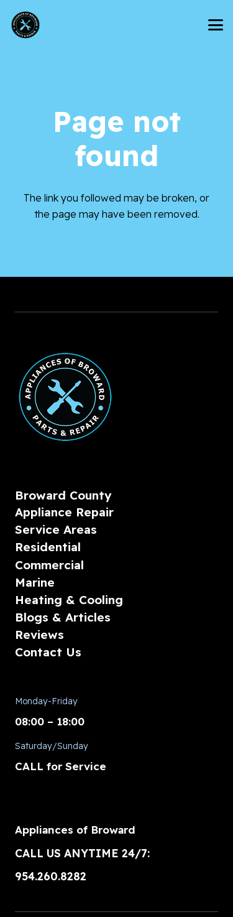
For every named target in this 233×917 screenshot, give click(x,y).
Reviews (39, 634)
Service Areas (56, 529)
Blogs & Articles (63, 617)
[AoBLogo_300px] (25, 24)
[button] (215, 24)
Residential (48, 546)
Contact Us (48, 652)
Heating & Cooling (69, 599)
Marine (35, 582)
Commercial (49, 564)
